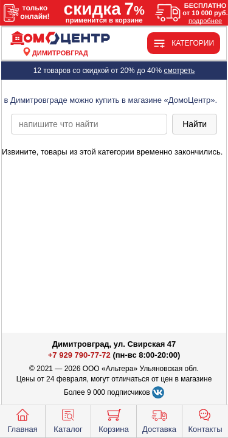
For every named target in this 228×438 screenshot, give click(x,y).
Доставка (159, 420)
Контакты (205, 420)
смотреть (179, 70)
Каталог (68, 420)
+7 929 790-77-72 (79, 355)
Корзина (113, 420)
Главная (22, 420)
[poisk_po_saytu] (89, 124)
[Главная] (60, 38)
